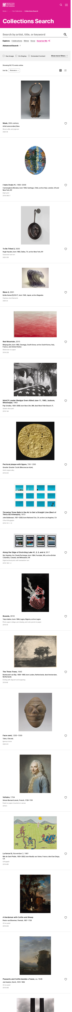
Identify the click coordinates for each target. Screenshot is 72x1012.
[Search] (61, 5)
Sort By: (5, 70)
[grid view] (60, 70)
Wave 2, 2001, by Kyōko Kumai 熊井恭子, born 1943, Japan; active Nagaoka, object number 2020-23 (35, 284)
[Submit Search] (65, 34)
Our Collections (17, 11)
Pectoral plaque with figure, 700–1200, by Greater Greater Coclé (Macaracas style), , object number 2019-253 (35, 448)
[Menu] (66, 5)
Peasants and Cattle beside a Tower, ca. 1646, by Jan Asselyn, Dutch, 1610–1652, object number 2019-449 (35, 962)
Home (5, 11)
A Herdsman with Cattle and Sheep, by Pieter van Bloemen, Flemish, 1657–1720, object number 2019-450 (35, 901)
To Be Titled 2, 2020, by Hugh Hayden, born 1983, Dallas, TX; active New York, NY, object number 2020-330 (35, 232)
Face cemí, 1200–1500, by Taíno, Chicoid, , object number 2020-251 (35, 719)
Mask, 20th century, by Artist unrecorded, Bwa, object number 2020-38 (35, 106)
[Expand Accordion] (59, 56)
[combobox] (32, 34)
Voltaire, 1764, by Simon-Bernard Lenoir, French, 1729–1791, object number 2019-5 (35, 780)
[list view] (65, 70)
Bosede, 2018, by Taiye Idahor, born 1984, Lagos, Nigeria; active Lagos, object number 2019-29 (35, 599)
